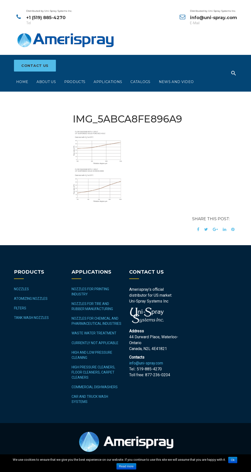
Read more (126, 466)
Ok (233, 460)
